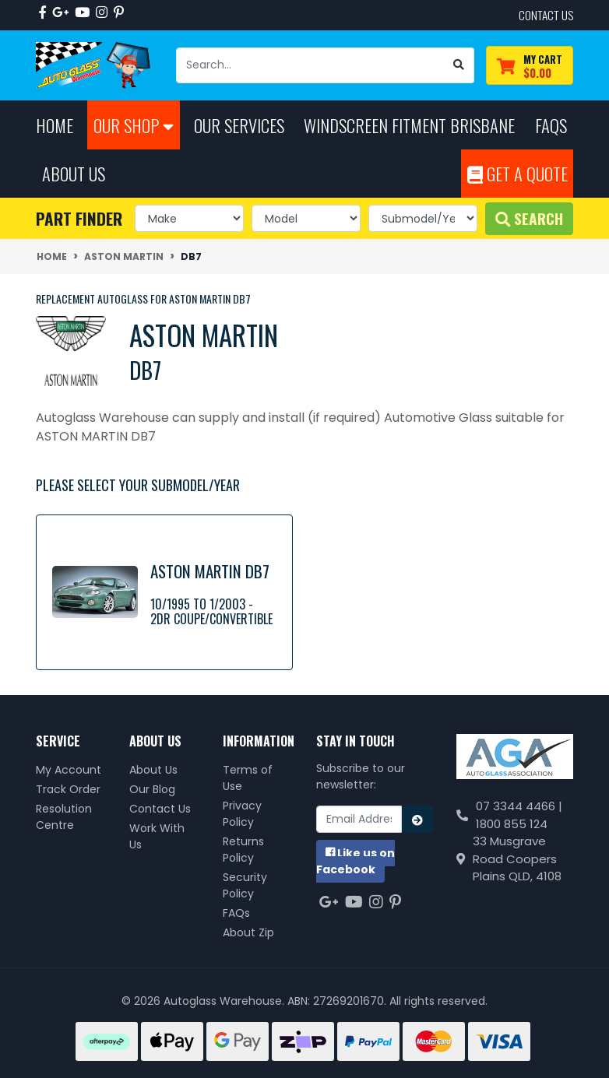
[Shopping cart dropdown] (529, 65)
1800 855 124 (511, 824)
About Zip (248, 932)
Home (54, 125)
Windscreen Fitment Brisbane (409, 125)
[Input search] (310, 65)
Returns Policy (243, 850)
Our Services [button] (239, 125)
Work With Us (157, 836)
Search (529, 218)
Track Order (68, 789)
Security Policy (245, 885)
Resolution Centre (64, 817)
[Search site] (459, 65)
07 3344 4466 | (519, 806)
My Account (68, 770)
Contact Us (160, 808)
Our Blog (152, 789)
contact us (546, 14)
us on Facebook (355, 861)
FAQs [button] (551, 125)
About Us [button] (73, 173)
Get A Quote (517, 173)
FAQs (236, 913)
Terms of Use (248, 778)
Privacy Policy (242, 814)
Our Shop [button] (133, 125)
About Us (153, 770)
